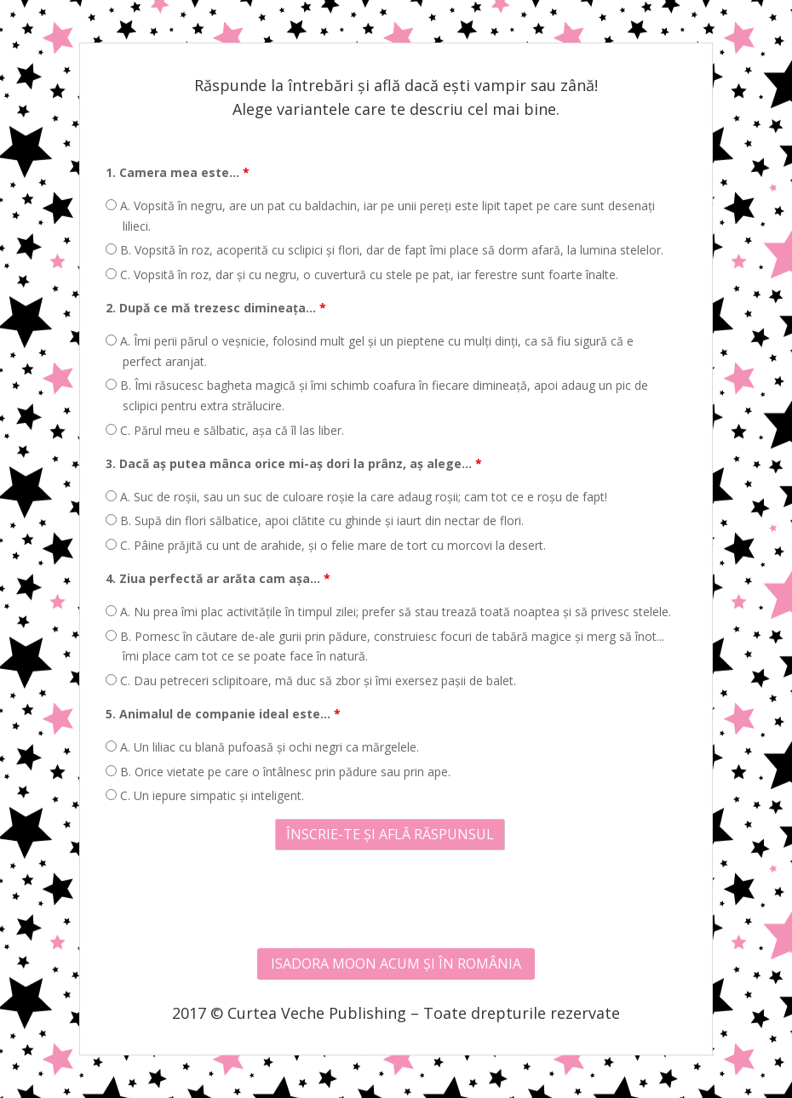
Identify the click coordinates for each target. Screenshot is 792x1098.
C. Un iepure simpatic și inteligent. (205, 795)
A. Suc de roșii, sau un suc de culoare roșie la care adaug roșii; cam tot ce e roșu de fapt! (356, 497)
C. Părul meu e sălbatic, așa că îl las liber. (225, 430)
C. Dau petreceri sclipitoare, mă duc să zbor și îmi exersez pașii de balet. (311, 680)
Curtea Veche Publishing (316, 1013)
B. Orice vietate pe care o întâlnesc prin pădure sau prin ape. (278, 771)
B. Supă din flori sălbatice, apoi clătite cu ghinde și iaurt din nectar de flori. (315, 520)
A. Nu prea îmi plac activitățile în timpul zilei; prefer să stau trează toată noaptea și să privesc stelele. (388, 611)
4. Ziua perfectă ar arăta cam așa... (218, 578)
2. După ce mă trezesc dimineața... (216, 308)
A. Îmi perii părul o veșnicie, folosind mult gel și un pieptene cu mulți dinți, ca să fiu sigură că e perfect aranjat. (370, 351)
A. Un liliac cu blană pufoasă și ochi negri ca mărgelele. (262, 747)
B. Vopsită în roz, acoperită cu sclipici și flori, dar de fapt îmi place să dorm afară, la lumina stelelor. (384, 250)
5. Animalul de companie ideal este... (223, 714)
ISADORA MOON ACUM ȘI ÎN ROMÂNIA (396, 963)
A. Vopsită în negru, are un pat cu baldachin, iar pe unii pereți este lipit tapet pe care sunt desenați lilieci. (380, 215)
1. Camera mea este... (178, 172)
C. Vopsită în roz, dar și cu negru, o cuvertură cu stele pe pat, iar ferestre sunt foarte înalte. (362, 274)
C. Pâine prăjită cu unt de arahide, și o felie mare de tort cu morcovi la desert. (326, 545)
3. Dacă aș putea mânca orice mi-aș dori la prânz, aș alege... (294, 463)
